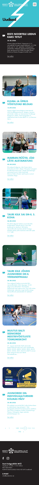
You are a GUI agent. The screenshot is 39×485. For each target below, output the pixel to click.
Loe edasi (10, 56)
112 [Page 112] (29, 428)
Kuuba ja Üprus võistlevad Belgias (20, 102)
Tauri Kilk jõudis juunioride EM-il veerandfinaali (18, 274)
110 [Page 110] (21, 428)
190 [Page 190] (19, 432)
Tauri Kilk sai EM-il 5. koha (21, 216)
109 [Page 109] (17, 428)
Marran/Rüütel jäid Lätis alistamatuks (20, 159)
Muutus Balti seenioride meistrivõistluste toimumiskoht (19, 335)
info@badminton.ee (8, 476)
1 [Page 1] (9, 428)
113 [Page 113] (33, 428)
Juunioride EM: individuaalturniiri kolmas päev (20, 396)
